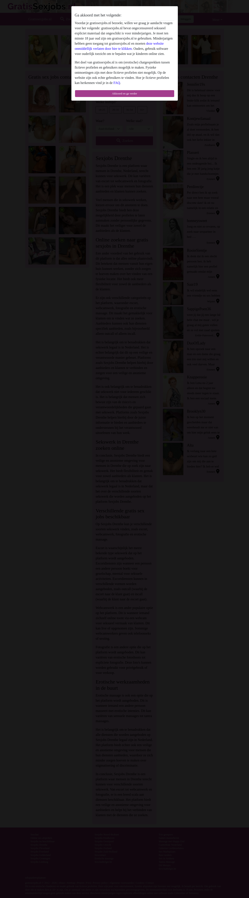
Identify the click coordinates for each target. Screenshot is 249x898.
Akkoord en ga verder (124, 93)
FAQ (116, 83)
